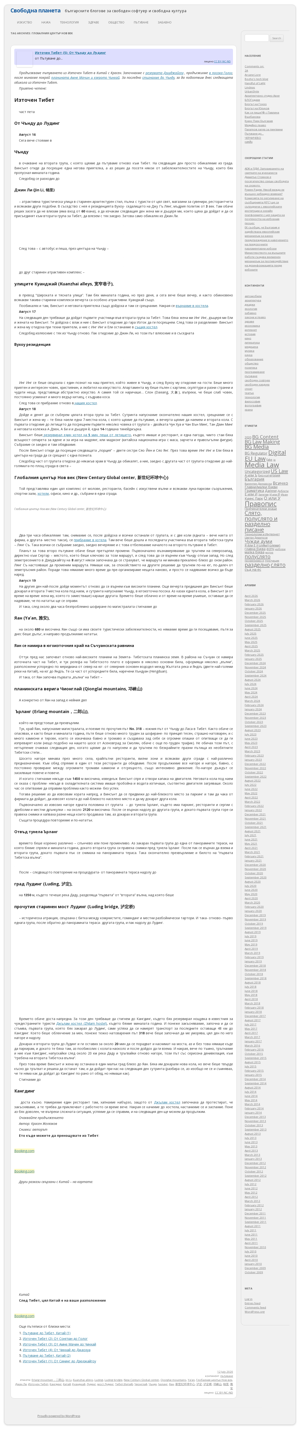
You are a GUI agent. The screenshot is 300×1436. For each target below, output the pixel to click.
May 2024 (251, 692)
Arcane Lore (253, 74)
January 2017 (253, 1041)
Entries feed (252, 1303)
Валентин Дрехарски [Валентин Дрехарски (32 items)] (258, 483)
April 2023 (251, 747)
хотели (43, 493)
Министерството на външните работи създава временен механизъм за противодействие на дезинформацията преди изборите (266, 261)
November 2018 (255, 969)
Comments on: (254, 66)
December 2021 (255, 814)
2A (246, 70)
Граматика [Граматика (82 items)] (254, 490)
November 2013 (255, 1121)
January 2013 (253, 1158)
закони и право (255, 317)
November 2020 (255, 869)
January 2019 (253, 961)
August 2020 (253, 881)
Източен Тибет (38, 1384)
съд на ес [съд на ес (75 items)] (253, 569)
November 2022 (255, 768)
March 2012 (252, 1201)
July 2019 (250, 936)
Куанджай (78, 1384)
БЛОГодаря (252, 100)
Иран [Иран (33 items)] (284, 494)
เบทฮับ (248, 142)
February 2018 (254, 1007)
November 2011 (255, 1217)
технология (69, 22)
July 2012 (250, 1184)
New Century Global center (141, 1380)
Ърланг (163, 1384)
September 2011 (255, 1222)
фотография (253, 405)
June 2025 (251, 637)
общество (116, 22)
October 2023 (254, 722)
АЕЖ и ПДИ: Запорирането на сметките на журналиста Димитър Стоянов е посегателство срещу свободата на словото (267, 177)
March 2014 (252, 1104)
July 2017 (250, 1024)
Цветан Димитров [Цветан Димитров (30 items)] (256, 537)
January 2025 (253, 659)
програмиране (255, 372)
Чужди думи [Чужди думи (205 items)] (258, 541)
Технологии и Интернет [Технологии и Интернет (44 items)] (262, 534)
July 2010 (250, 1251)
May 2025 (251, 642)
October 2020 (254, 873)
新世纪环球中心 (185, 1384)
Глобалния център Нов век (214, 1380)
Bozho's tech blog (256, 79)
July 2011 (250, 1230)
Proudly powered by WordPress (59, 1416)
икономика (252, 325)
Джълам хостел (167, 1102)
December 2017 (255, 1016)
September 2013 (255, 1129)
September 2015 (255, 1058)
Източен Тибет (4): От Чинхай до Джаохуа (56, 1350)
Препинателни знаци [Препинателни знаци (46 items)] (261, 508)
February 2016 (254, 1049)
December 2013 (255, 1117)
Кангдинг (56, 1384)
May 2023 (251, 742)
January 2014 (253, 1112)
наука (46, 22)
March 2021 (252, 852)
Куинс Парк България (259, 121)
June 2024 (251, 688)
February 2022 (254, 806)
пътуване (141, 22)
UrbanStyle (252, 91)
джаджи (250, 304)
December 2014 (255, 1079)
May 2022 (251, 793)
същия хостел (146, 327)
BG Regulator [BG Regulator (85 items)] (256, 453)
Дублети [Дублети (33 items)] (283, 491)
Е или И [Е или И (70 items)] (251, 494)
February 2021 (254, 856)
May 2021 (251, 843)
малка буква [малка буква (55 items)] (254, 552)
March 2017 (252, 1037)
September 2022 (255, 776)
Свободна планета (35, 10)
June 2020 (251, 890)
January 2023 (253, 759)
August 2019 (253, 932)
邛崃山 (217, 1384)
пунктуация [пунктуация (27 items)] (272, 560)
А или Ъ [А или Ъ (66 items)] (251, 475)
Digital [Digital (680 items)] (277, 452)
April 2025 (251, 646)
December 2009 (255, 1268)
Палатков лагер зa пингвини (264, 129)
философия (252, 401)
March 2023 (252, 751)
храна (249, 409)
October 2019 (254, 923)
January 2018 (253, 1011)
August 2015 (253, 1062)
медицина (251, 346)
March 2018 (252, 1003)
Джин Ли (21, 1384)
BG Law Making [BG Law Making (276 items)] (262, 441)
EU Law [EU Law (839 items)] (255, 458)
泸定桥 (207, 1384)
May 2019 (251, 944)
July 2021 (250, 835)
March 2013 (252, 1154)
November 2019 (255, 919)
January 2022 (253, 810)
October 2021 (254, 822)
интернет (251, 330)
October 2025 (254, 621)
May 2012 (251, 1192)
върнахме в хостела (192, 305)
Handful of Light (255, 83)
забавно (165, 22)
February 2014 (254, 1108)
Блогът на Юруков (257, 108)
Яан (171, 1384)
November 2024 (255, 667)
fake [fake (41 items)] (269, 460)
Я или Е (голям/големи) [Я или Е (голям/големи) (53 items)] (262, 545)
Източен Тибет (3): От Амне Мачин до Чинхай (59, 1344)
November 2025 (255, 617)
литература (252, 342)
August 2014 (253, 1087)
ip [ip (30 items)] (274, 459)
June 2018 (251, 991)
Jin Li (68, 1380)
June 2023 (251, 738)
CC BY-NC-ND (222, 61)
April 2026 (251, 595)
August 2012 (253, 1180)
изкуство (24, 22)
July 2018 (250, 986)
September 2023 (255, 726)
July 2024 (250, 684)
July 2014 (250, 1091)
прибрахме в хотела (90, 540)
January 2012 (253, 1209)
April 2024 (251, 696)
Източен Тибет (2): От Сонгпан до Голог (55, 1338)
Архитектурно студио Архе (262, 95)
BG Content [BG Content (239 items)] (265, 436)
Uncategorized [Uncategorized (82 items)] (257, 471)
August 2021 (253, 831)
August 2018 (253, 982)
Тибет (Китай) (124, 1384)
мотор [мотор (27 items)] (269, 552)
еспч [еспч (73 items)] (270, 548)
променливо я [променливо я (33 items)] (254, 560)
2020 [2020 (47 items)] (248, 437)
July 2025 (250, 633)
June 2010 (251, 1255)
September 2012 (255, 1175)
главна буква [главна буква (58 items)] (255, 549)
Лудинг (91, 1384)
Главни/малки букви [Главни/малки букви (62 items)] (261, 487)
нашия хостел (85, 403)
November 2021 (255, 818)
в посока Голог (220, 73)
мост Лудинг (105, 1384)
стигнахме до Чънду (158, 77)
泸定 (199, 1384)
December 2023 (255, 713)
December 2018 (255, 965)
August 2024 (253, 679)
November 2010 (255, 1247)
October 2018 (254, 974)
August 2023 (253, 730)
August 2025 (253, 629)
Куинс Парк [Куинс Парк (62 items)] (254, 498)
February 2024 (254, 705)
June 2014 (251, 1096)
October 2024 (254, 671)
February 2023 (254, 755)
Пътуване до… (254, 133)
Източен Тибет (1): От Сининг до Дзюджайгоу (59, 1361)
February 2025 (254, 654)
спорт (248, 388)
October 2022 (254, 772)
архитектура (253, 300)
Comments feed (255, 1307)
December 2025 (255, 612)
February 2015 (254, 1070)
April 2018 (251, 999)
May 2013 (251, 1146)
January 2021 (253, 860)
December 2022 (255, 764)
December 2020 (255, 864)
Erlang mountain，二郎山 (48, 1380)
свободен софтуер (257, 380)
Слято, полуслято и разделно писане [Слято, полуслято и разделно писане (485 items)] (261, 521)
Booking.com (24, 1151)
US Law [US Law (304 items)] (279, 471)
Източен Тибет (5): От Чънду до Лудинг (70, 52)
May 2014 (251, 1100)
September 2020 (255, 877)
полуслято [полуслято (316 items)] (257, 556)
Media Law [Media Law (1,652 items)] (262, 464)
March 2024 (252, 701)
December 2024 (255, 663)
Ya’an (191, 1380)
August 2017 (253, 1020)
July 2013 (250, 1138)
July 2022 (250, 784)
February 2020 (254, 906)
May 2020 (251, 894)
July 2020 (250, 886)
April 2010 (251, 1260)
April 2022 (251, 797)
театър (249, 393)
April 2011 (251, 1243)
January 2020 (253, 911)
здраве (93, 22)
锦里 (226, 1384)
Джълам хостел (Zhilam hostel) (81, 1023)
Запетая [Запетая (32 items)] (263, 494)
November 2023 (255, 717)
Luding (98, 1380)
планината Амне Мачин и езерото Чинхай (85, 77)
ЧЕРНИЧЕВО (253, 138)
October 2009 (254, 1272)
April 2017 (251, 1033)
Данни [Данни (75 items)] (271, 490)
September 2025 (255, 625)
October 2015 (254, 1053)
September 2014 (255, 1083)
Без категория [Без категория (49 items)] (269, 475)
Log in (248, 1299)
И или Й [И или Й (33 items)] (275, 494)
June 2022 (251, 789)
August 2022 (253, 780)
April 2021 (251, 848)
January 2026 (253, 608)
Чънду (153, 1384)
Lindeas (250, 87)
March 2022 (252, 801)
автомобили (253, 296)
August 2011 (253, 1226)
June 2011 (251, 1234)
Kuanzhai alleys (83, 1380)
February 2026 (254, 604)
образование (254, 359)
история (250, 334)
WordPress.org (255, 1311)
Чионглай (140, 1384)
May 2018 (251, 995)
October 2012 (254, 1171)
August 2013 (253, 1133)
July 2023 (250, 734)
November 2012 (255, 1167)
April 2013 (251, 1150)
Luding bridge (113, 1380)
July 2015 (250, 1066)
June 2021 (251, 839)
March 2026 (252, 600)
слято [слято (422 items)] (278, 564)
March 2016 (252, 1045)
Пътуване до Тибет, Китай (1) (47, 1333)
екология (251, 308)
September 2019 (255, 928)
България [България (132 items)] (254, 479)
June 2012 (251, 1188)
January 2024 (253, 709)
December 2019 (255, 915)
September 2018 (255, 978)
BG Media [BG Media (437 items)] (257, 446)
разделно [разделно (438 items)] (257, 564)
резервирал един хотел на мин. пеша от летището (87, 435)
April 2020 (251, 898)
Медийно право (255, 125)
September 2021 (255, 827)
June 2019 (251, 940)
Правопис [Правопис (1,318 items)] (261, 503)
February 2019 (254, 957)
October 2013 (254, 1125)
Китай (67, 1384)
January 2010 (253, 1264)
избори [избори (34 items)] (280, 549)
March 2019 (252, 953)
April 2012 (251, 1196)
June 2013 (251, 1142)
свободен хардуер (257, 384)
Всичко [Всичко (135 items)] (280, 483)
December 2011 (255, 1213)
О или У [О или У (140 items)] (272, 498)
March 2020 (252, 902)
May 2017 (251, 1028)
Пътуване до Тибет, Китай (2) (47, 1355)
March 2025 (252, 650)
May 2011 (251, 1238)
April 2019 (251, 948)
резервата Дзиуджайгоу (165, 73)
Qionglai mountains (173, 1380)
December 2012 (255, 1163)
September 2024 (255, 675)
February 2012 (254, 1205)
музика (249, 350)
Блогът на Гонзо (256, 104)
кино (248, 338)
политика (251, 367)
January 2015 (253, 1075)
